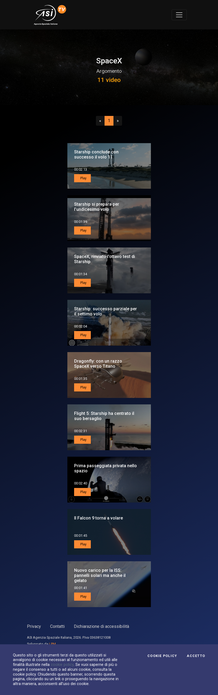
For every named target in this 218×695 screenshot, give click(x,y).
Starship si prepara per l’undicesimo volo (96, 207)
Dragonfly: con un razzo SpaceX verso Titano (98, 364)
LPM (52, 644)
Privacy (34, 626)
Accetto (196, 656)
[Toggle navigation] (179, 14)
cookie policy (62, 664)
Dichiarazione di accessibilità (101, 626)
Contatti (57, 626)
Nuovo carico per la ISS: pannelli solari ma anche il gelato (100, 575)
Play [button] (82, 178)
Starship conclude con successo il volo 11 (96, 154)
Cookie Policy (162, 656)
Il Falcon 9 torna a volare (98, 518)
